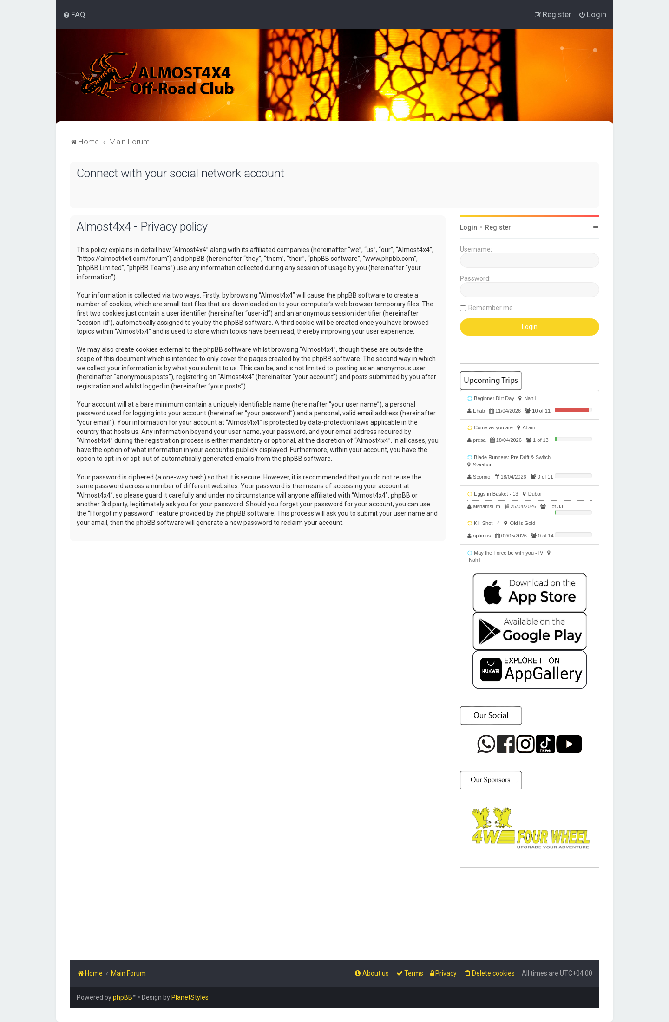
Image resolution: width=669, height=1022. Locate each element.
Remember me (490, 307)
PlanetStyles (190, 997)
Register (498, 227)
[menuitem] (74, 14)
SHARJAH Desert (529, 910)
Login (468, 227)
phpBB (122, 997)
